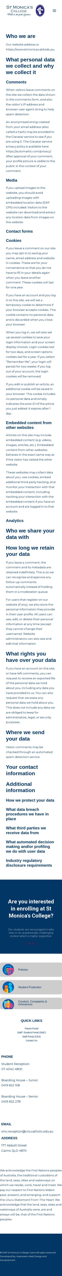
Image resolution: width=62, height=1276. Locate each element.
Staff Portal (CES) (31, 1036)
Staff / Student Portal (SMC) (31, 1032)
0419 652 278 (11, 1101)
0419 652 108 (10, 1085)
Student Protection (29, 987)
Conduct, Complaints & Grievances (32, 1003)
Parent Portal (31, 1028)
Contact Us (31, 1040)
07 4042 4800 (11, 1069)
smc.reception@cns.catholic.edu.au (27, 1131)
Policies (23, 969)
